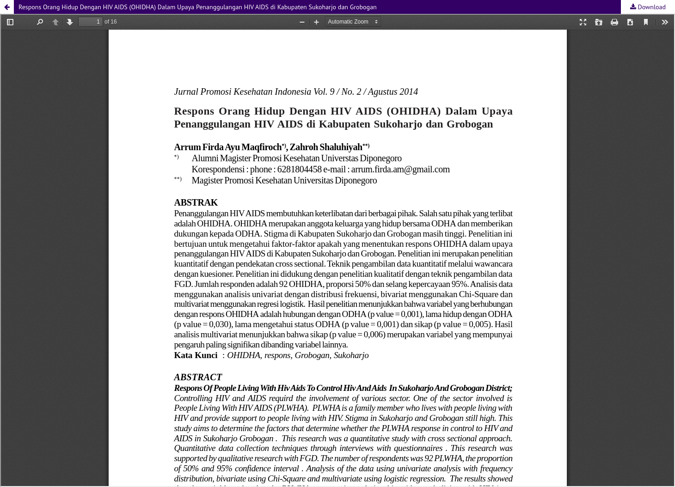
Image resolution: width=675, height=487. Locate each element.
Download (651, 7)
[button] (7, 7)
